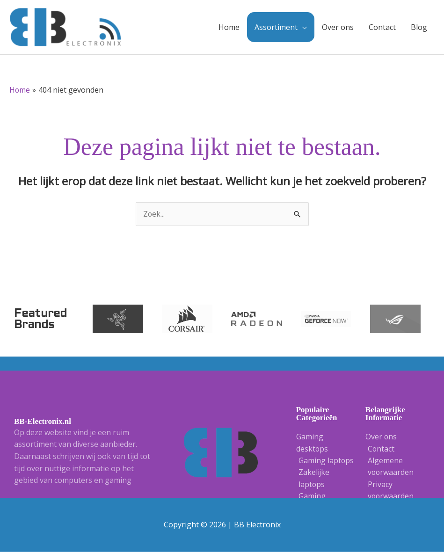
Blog (419, 28)
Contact (382, 28)
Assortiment (276, 28)
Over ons (338, 28)
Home (229, 28)
